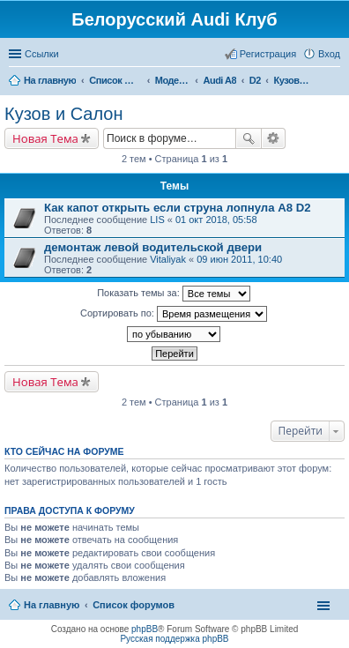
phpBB (144, 629)
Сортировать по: (173, 314)
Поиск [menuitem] (335, 82)
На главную (51, 605)
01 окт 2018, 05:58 (216, 219)
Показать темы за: (173, 294)
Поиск (248, 138)
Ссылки (42, 53)
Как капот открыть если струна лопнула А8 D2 (177, 207)
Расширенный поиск (274, 138)
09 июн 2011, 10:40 (239, 259)
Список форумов (133, 605)
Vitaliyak (168, 259)
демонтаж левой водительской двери (153, 247)
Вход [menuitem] (329, 53)
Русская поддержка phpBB (174, 639)
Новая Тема (45, 138)
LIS (157, 219)
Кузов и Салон (63, 113)
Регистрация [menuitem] (268, 53)
